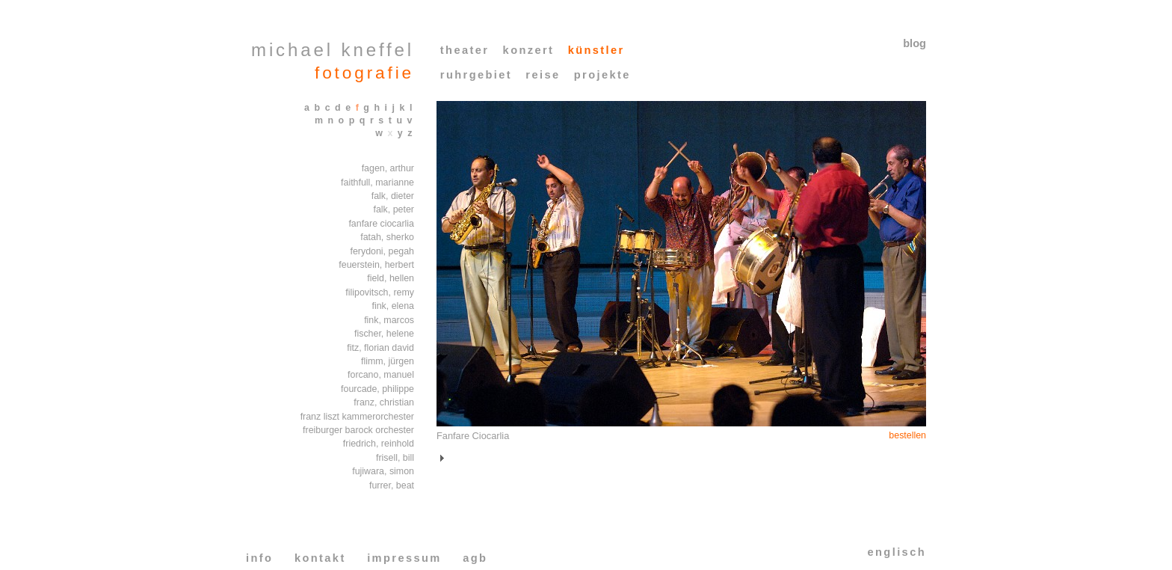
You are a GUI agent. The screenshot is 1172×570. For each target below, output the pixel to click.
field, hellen (390, 278)
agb (475, 558)
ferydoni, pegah (382, 251)
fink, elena (392, 305)
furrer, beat (391, 485)
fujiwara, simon (383, 471)
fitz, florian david (380, 347)
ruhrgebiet (476, 75)
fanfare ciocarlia (381, 223)
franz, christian (384, 402)
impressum (404, 558)
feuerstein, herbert (376, 264)
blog (914, 43)
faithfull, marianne (377, 182)
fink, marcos (389, 320)
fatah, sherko (387, 237)
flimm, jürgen (387, 361)
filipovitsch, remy (379, 292)
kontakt (320, 558)
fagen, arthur (388, 168)
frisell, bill (395, 457)
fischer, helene (384, 333)
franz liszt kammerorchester (357, 416)
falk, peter (394, 209)
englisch (897, 552)
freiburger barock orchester (358, 430)
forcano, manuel (381, 374)
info (259, 558)
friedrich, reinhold (378, 443)
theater (465, 50)
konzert (529, 50)
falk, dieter (392, 195)
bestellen (907, 435)
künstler (596, 50)
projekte (602, 75)
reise (542, 75)
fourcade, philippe (377, 388)
